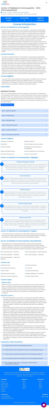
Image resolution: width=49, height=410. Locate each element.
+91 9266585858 (5, 396)
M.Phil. (24, 388)
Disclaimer (4, 388)
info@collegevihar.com (7, 398)
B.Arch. (41, 386)
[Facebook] (42, 397)
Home (3, 12)
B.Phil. (40, 388)
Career (3, 390)
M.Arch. (24, 386)
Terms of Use (4, 386)
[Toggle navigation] (46, 3)
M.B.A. (24, 381)
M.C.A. (24, 383)
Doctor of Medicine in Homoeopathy (18, 12)
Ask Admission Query (7, 105)
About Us (3, 381)
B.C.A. (40, 383)
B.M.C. (40, 385)
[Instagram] (45, 397)
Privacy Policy (4, 383)
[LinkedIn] (47, 397)
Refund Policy (4, 385)
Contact (3, 391)
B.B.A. (40, 381)
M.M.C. (24, 385)
